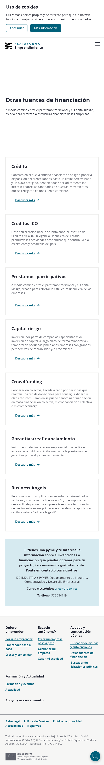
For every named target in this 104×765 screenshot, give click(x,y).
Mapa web (34, 726)
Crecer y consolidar (18, 655)
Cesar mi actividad (50, 659)
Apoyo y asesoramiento (24, 700)
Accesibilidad (14, 726)
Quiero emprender (14, 629)
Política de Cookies (36, 721)
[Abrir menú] (97, 44)
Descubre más (25, 202)
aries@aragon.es (66, 590)
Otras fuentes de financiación (82, 655)
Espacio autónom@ (47, 629)
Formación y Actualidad (24, 676)
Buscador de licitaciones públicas (84, 665)
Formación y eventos (19, 684)
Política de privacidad (67, 721)
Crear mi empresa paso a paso (50, 641)
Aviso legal (12, 721)
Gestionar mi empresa (47, 651)
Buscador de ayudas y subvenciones (84, 645)
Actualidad (12, 690)
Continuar (17, 28)
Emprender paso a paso (18, 647)
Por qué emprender (18, 639)
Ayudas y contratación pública (80, 631)
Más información (45, 28)
